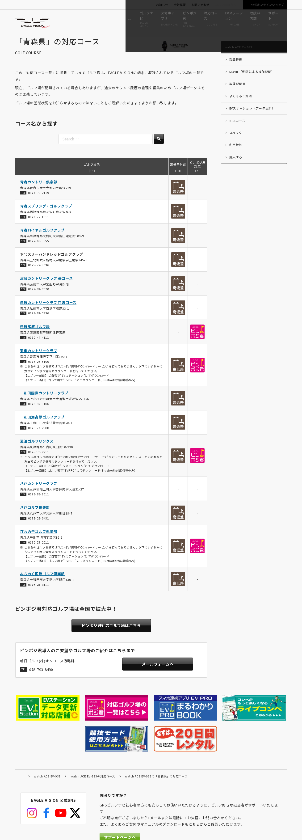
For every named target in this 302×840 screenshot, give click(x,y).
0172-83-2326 (38, 318)
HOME (22, 741)
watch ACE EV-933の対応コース (93, 741)
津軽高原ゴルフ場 (35, 331)
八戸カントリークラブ (38, 487)
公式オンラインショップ (267, 5)
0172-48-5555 (38, 245)
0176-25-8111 (38, 589)
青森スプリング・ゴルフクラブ (46, 210)
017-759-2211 (38, 456)
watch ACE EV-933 (47, 741)
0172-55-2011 (38, 547)
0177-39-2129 (38, 197)
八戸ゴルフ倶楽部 (35, 512)
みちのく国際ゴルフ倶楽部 (42, 578)
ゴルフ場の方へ (225, 5)
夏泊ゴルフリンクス (37, 445)
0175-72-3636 (38, 269)
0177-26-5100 (38, 366)
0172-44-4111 (38, 342)
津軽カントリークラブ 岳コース (46, 282)
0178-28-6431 (38, 523)
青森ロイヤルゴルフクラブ (42, 234)
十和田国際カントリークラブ (44, 397)
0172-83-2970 (38, 293)
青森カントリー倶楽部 (38, 186)
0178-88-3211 (38, 498)
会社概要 (180, 5)
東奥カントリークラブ (38, 355)
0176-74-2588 (38, 432)
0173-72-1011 (38, 221)
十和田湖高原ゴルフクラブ (42, 421)
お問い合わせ (201, 5)
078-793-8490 (41, 674)
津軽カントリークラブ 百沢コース (48, 306)
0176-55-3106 (38, 408)
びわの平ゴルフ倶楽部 (38, 536)
